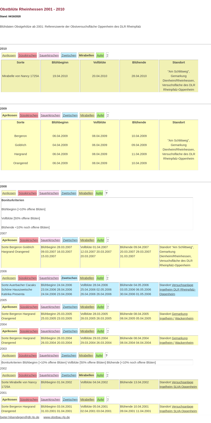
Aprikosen (9, 55)
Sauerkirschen (49, 55)
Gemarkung (180, 313)
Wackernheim (184, 318)
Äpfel (100, 55)
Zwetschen (69, 55)
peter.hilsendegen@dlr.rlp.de (20, 417)
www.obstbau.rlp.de (56, 417)
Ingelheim (167, 289)
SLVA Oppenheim (185, 386)
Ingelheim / (167, 318)
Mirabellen (87, 115)
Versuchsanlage (182, 285)
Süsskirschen (27, 55)
